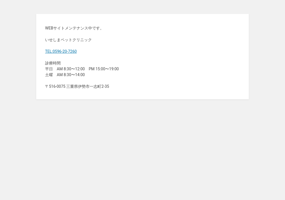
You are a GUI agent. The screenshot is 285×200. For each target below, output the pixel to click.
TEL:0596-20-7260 (61, 51)
